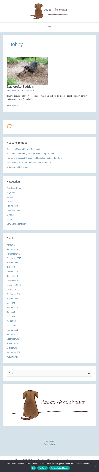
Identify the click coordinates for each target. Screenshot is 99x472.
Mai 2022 (11, 316)
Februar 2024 (12, 307)
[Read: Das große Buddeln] (27, 71)
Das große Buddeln (20, 87)
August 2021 (12, 357)
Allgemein (11, 192)
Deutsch (10, 201)
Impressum (49, 441)
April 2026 (11, 245)
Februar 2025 (12, 272)
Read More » (12, 105)
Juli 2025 (11, 267)
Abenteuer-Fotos (14, 90)
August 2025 (12, 263)
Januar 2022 (12, 334)
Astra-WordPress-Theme (73, 460)
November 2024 (14, 285)
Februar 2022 (12, 330)
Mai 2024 (11, 303)
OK (33, 468)
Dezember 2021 (14, 339)
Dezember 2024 (14, 281)
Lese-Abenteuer (14, 210)
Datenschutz (49, 444)
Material (10, 215)
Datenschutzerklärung (59, 468)
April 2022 (11, 321)
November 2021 (14, 343)
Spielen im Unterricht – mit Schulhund (23, 149)
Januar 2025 (12, 276)
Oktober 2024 (13, 289)
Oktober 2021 (13, 348)
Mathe (9, 219)
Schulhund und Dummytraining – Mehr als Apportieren (30, 153)
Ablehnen (42, 468)
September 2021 (14, 352)
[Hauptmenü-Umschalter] (49, 27)
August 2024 (12, 298)
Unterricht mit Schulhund (17, 167)
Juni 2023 (11, 312)
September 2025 (14, 258)
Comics (10, 197)
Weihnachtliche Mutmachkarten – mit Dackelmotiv (29, 162)
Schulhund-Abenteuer (16, 224)
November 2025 (14, 254)
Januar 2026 (12, 249)
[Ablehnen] (95, 466)
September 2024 (14, 294)
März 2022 (11, 325)
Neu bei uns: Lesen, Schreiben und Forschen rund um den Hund (34, 158)
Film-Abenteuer (13, 206)
